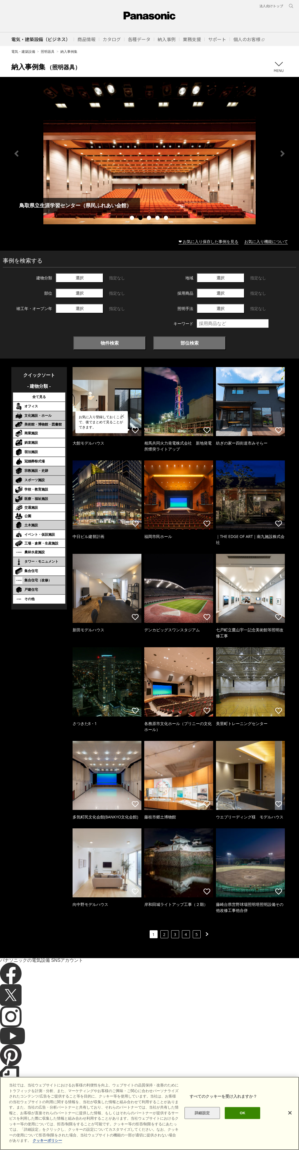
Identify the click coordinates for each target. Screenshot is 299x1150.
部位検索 (190, 343)
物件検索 (110, 343)
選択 (80, 277)
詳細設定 (202, 1113)
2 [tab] (141, 218)
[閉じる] (290, 1113)
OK (242, 1113)
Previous (16, 153)
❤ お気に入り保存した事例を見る (209, 241)
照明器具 (47, 51)
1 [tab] (132, 218)
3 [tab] (149, 218)
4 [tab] (158, 218)
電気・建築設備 (23, 51)
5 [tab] (166, 218)
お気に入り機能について (266, 241)
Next (282, 153)
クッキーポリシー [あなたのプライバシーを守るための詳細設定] (47, 1140)
